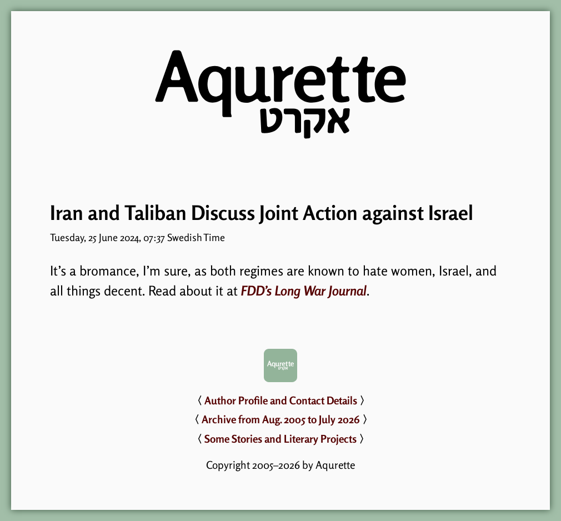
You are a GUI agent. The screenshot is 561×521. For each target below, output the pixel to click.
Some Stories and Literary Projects (280, 438)
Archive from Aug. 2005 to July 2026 (281, 419)
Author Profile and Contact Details (280, 400)
